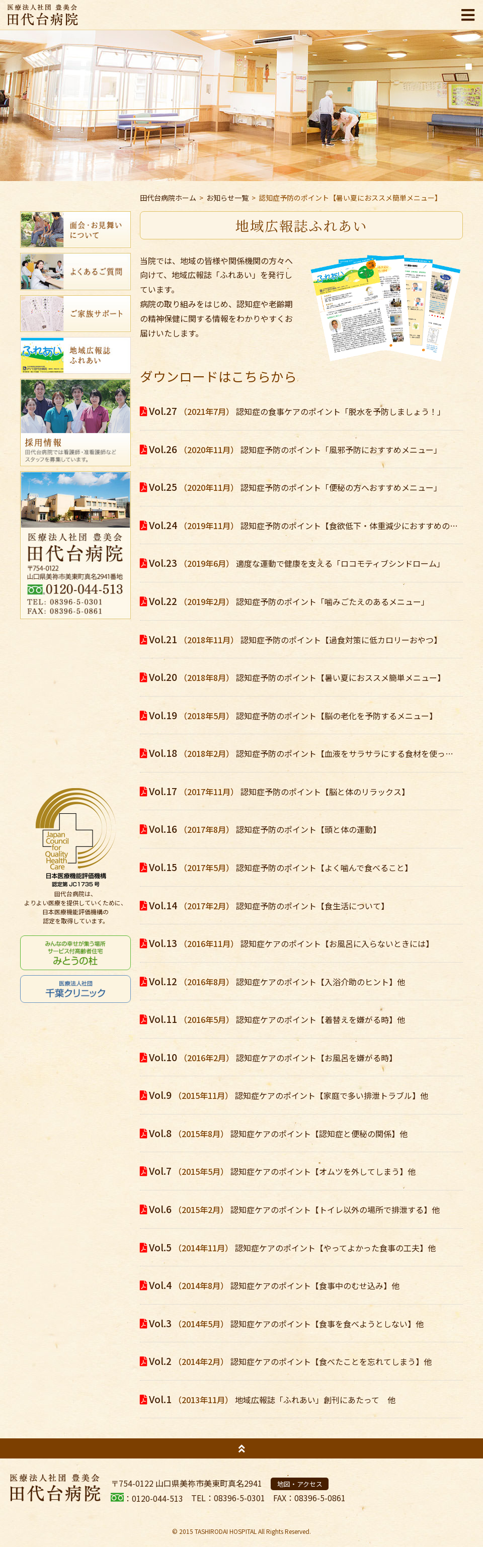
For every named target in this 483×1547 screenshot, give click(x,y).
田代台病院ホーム (168, 198)
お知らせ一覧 (227, 198)
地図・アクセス (300, 1484)
